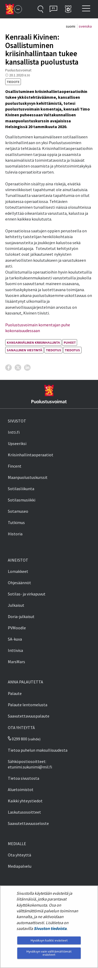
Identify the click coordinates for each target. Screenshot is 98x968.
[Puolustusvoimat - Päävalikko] (18, 9)
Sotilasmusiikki (21, 500)
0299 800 (17, 738)
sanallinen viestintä (24, 350)
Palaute (15, 693)
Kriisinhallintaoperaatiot (30, 454)
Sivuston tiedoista (50, 928)
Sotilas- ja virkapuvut (26, 594)
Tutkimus (16, 522)
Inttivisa (15, 650)
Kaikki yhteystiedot (25, 800)
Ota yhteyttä (19, 854)
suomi (71, 26)
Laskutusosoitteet (24, 812)
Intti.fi (14, 432)
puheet (70, 342)
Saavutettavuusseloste (28, 823)
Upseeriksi (17, 443)
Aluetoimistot (20, 789)
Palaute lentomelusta (27, 704)
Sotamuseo (18, 511)
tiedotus (53, 350)
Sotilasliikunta (21, 488)
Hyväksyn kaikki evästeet (49, 940)
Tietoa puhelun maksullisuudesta (37, 750)
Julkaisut (16, 605)
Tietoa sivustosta (23, 778)
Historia (15, 533)
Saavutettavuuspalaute (28, 716)
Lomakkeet (18, 571)
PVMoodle (17, 627)
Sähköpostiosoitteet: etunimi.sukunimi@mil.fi (30, 764)
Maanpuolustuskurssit (28, 477)
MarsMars (16, 661)
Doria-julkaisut (21, 616)
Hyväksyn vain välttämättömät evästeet (49, 952)
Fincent (14, 466)
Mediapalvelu (19, 866)
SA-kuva (15, 639)
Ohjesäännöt (19, 582)
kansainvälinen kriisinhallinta (33, 342)
